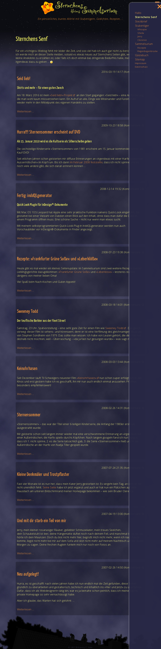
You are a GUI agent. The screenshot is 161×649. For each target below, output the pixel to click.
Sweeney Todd (27, 311)
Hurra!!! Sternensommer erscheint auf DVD (48, 132)
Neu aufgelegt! (28, 574)
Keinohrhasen (27, 369)
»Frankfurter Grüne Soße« (74, 272)
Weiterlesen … (25, 111)
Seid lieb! (23, 79)
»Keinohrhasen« (86, 378)
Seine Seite (49, 487)
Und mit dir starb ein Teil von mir (41, 521)
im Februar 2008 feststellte (86, 162)
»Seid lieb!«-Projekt (61, 95)
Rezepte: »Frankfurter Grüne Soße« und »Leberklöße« (57, 259)
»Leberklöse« (104, 272)
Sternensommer (29, 415)
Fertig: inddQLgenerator (34, 196)
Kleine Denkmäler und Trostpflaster (43, 474)
